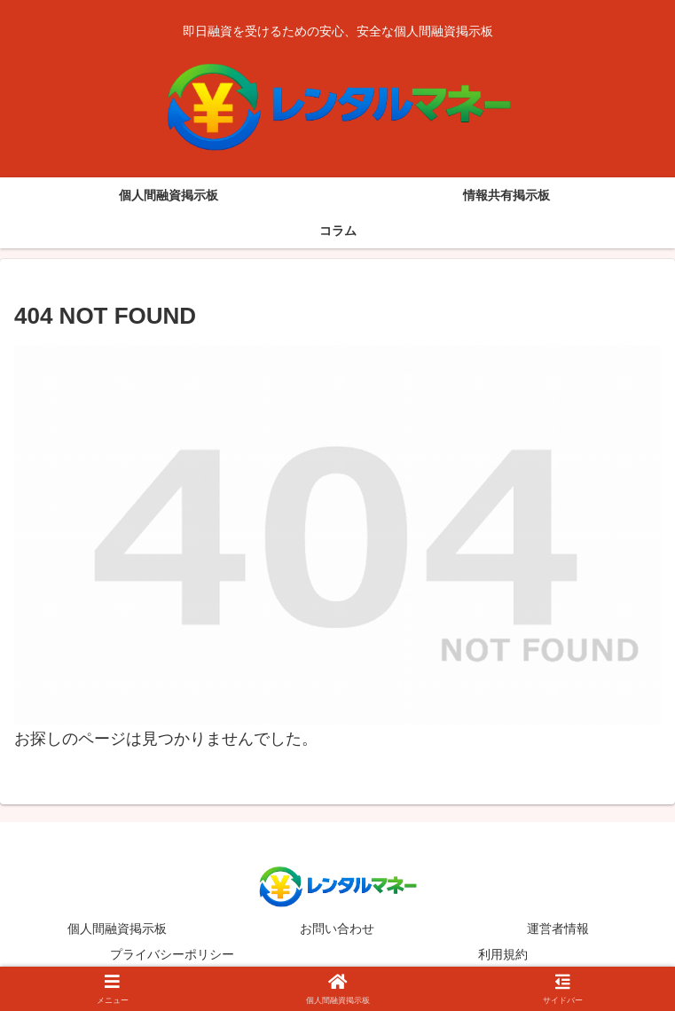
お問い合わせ (337, 928)
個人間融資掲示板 (117, 928)
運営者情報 (558, 928)
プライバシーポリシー (172, 954)
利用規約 (503, 954)
